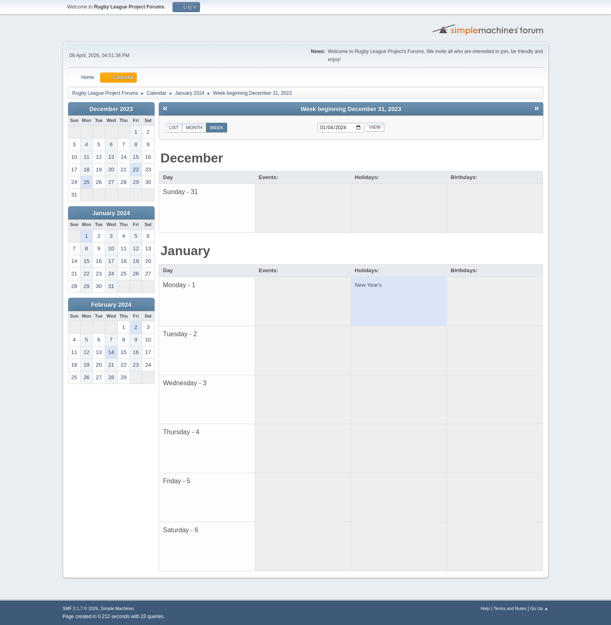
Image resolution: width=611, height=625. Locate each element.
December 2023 (111, 109)
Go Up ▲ (539, 608)
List (174, 127)
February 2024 (111, 304)
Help (485, 608)
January (185, 250)
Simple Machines (117, 608)
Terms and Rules (510, 608)
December (191, 158)
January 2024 (111, 213)
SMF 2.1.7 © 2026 (80, 608)
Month (194, 127)
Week (217, 127)
